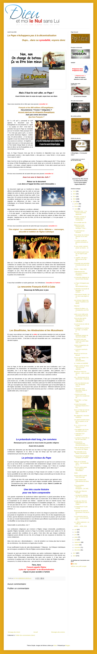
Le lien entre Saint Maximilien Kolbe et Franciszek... (80, 390)
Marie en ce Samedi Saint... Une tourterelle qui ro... (81, 463)
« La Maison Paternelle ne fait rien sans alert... (81, 438)
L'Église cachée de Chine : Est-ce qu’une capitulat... (81, 367)
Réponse (76, 306)
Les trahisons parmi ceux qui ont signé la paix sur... (81, 253)
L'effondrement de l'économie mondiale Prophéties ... (80, 273)
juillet (76, 537)
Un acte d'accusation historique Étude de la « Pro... (81, 405)
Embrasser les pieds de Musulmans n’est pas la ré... (81, 512)
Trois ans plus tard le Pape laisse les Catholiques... (80, 320)
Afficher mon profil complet (78, 566)
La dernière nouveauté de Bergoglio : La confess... (81, 290)
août (75, 540)
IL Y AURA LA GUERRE (81, 363)
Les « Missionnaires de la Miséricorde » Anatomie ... (81, 379)
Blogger (67, 645)
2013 (74, 194)
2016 (74, 201)
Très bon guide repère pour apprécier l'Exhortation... (80, 469)
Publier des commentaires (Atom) (25, 635)
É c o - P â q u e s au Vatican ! (80, 426)
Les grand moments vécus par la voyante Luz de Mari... (81, 421)
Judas (76, 473)
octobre (76, 545)
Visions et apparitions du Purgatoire (81, 346)
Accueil (35, 632)
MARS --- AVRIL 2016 (80, 526)
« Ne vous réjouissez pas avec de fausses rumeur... (81, 384)
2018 (74, 556)
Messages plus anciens (58, 632)
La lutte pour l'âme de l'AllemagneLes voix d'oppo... (80, 502)
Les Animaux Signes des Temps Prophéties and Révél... (81, 301)
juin (75, 534)
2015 (74, 199)
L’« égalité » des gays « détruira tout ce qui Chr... (81, 259)
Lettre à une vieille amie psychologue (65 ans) (81, 315)
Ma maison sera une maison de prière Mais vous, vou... (81, 341)
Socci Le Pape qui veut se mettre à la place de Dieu (81, 411)
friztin (55, 645)
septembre (77, 542)
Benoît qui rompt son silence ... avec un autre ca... (81, 373)
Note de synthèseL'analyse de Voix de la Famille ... (81, 335)
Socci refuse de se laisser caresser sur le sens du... (81, 236)
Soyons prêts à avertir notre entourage (80, 476)
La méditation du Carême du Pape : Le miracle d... (81, 329)
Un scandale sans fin (80, 222)
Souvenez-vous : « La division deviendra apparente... (80, 212)
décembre (77, 550)
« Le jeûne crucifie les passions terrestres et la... (81, 242)
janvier (76, 204)
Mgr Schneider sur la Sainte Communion (80, 452)
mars (76, 209)
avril (75, 529)
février (76, 206)
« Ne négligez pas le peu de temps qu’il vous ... (81, 430)
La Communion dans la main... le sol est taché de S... (81, 518)
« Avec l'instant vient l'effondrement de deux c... (81, 481)
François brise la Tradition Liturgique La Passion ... (81, 457)
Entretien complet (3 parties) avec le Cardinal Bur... (80, 218)
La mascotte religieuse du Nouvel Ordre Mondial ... (81, 279)
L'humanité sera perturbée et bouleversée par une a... (81, 265)
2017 (74, 553)
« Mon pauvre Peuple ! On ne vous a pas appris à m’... (81, 296)
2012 (74, 191)
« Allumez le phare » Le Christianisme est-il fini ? (81, 310)
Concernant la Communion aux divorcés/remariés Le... (81, 443)
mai (75, 532)
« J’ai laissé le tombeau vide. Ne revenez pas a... (81, 497)
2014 (74, 196)
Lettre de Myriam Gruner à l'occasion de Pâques (81, 448)
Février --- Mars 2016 (80, 269)
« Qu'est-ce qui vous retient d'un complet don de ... (81, 396)
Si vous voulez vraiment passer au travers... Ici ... (81, 248)
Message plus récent (14, 632)
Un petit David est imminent (79, 231)
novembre (77, 547)
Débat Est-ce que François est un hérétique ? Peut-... (80, 226)
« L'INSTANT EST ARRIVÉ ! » (79, 434)
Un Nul (75, 564)
